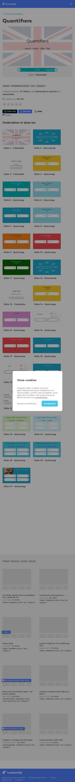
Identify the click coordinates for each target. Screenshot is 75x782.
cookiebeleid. (41, 397)
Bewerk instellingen (27, 403)
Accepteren (50, 403)
